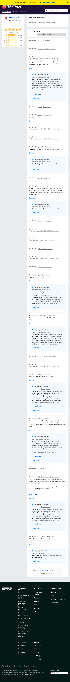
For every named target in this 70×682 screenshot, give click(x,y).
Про (19, 592)
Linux (36, 611)
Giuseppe (42, 536)
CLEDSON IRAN (43, 356)
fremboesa (42, 22)
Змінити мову (54, 670)
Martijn (41, 374)
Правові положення (30, 666)
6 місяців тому (50, 22)
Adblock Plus (14, 18)
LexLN (41, 147)
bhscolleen (42, 49)
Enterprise (54, 603)
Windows (37, 598)
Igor (40, 275)
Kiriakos (41, 249)
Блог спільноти (24, 619)
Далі (59, 570)
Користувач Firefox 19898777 (40, 240)
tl (39, 418)
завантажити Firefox (48, 2)
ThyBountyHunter (44, 477)
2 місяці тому (46, 40)
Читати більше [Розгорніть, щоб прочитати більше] (36, 94)
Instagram (38, 645)
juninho (41, 115)
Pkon (40, 186)
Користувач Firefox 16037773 (40, 366)
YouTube (37, 649)
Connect (21, 645)
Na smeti (41, 221)
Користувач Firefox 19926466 (40, 129)
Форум (21, 622)
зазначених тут (21, 670)
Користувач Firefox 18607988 (40, 58)
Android (37, 608)
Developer (22, 652)
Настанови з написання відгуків (23, 633)
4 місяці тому (54, 258)
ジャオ (41, 267)
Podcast (37, 659)
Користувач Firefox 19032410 (40, 139)
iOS (35, 605)
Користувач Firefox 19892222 (40, 258)
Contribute (22, 649)
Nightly (53, 592)
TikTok (37, 652)
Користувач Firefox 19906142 (40, 231)
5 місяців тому (45, 418)
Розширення (6, 11)
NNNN (41, 469)
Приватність (6, 666)
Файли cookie (17, 666)
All (35, 615)
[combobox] (56, 10)
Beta (52, 595)
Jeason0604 (43, 315)
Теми (15, 11)
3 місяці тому (48, 115)
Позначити (32, 68)
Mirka (40, 107)
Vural (40, 178)
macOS (37, 601)
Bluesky (37, 656)
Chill (40, 40)
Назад (35, 570)
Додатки (22, 589)
